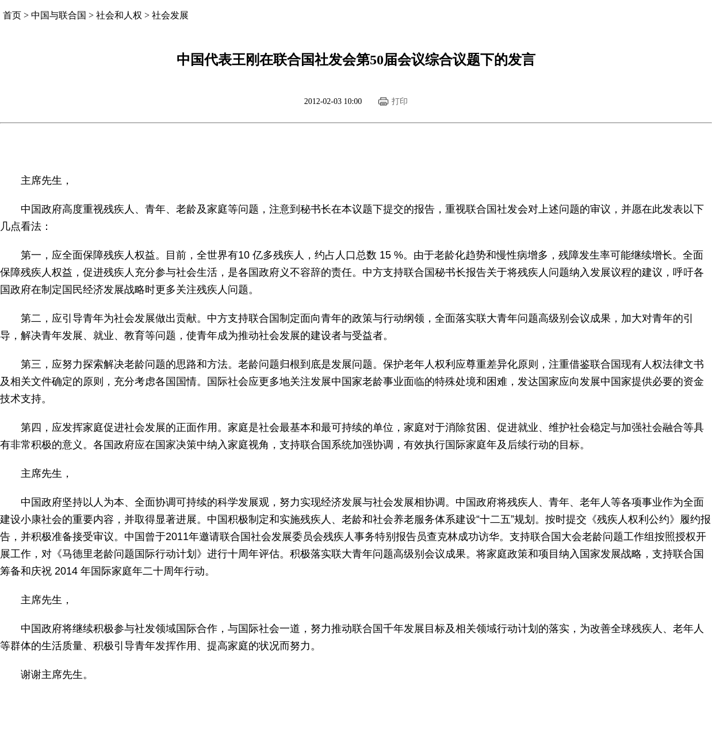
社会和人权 (119, 15)
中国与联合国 (58, 15)
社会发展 (170, 15)
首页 (12, 15)
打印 (400, 101)
